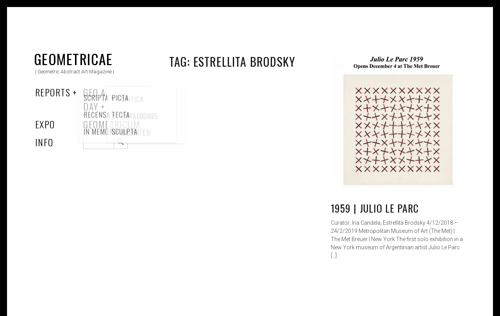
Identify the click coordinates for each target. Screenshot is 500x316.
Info (44, 142)
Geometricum (111, 124)
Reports (52, 92)
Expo (45, 124)
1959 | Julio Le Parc (375, 208)
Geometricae (73, 58)
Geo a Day (94, 99)
